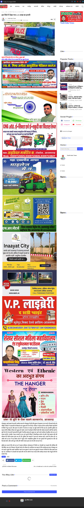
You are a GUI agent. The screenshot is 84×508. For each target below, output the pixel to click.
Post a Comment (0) (29, 491)
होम (11, 6)
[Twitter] (18, 460)
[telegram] (83, 2)
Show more (53, 474)
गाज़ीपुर (29, 6)
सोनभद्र (61, 6)
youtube (78, 124)
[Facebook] (10, 460)
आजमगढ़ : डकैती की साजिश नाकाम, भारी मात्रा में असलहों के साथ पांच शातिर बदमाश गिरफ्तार (75, 97)
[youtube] (78, 2)
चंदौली (77, 6)
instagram (67, 124)
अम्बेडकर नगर (69, 6)
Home (3, 12)
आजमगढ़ (17, 6)
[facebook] (72, 2)
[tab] (11, 6)
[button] (82, 6)
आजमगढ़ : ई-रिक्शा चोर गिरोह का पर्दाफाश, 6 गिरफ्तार (75, 106)
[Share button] (32, 460)
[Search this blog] (68, 148)
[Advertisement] (71, 197)
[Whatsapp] (26, 460)
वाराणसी (36, 6)
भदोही (54, 6)
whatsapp (79, 120)
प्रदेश (6, 12)
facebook (67, 120)
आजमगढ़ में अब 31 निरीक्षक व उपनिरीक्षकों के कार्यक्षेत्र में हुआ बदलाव (75, 87)
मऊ (23, 6)
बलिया (42, 6)
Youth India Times (67, 23)
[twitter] (75, 2)
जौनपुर (48, 6)
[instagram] (80, 2)
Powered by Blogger (66, 131)
